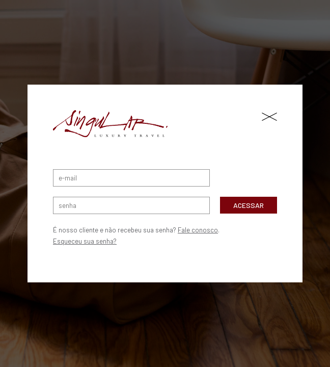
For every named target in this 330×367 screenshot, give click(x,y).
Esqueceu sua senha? (85, 241)
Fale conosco (198, 230)
